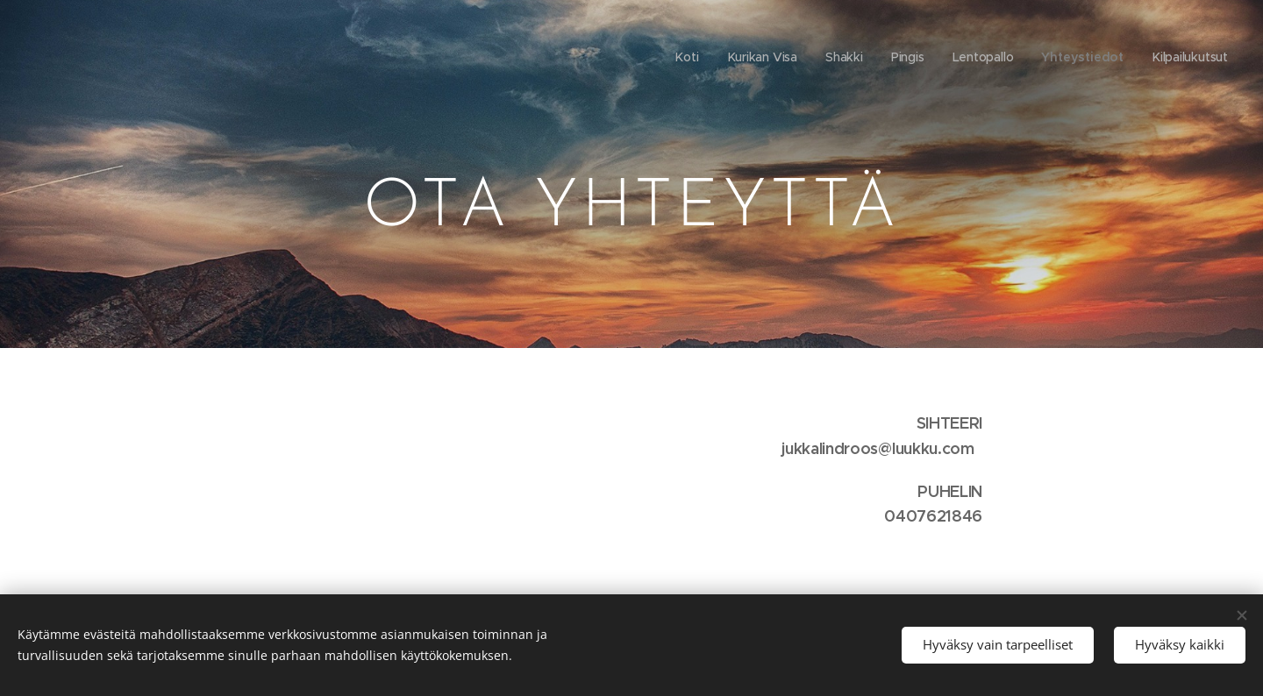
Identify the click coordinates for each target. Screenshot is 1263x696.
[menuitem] (685, 57)
